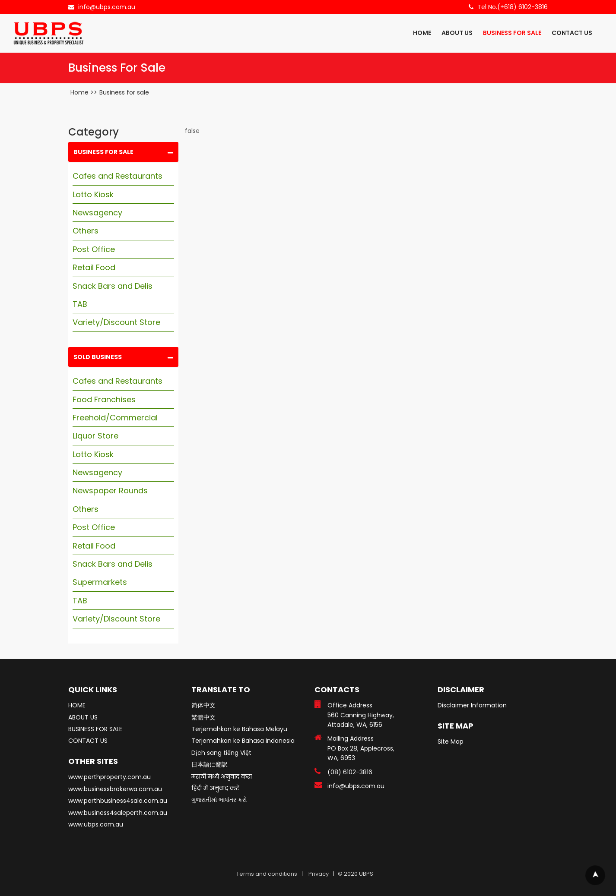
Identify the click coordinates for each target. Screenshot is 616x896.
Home (79, 92)
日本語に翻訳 (209, 764)
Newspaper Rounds (110, 490)
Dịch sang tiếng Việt (221, 752)
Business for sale (124, 92)
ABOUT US (457, 32)
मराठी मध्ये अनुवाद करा (221, 776)
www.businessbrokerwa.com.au (115, 789)
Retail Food (94, 267)
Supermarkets (100, 582)
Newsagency (97, 212)
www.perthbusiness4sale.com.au (117, 800)
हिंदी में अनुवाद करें (215, 788)
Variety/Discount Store (116, 322)
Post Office (94, 249)
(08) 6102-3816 (349, 772)
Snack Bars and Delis (112, 286)
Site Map (451, 741)
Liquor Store (95, 435)
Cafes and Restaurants (117, 175)
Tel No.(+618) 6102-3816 (512, 7)
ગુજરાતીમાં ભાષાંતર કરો (219, 799)
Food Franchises (104, 399)
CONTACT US (572, 32)
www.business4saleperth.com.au (117, 812)
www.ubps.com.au (95, 824)
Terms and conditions (266, 874)
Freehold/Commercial (115, 417)
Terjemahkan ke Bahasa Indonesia (243, 740)
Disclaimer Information (472, 705)
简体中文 (203, 705)
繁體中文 (203, 717)
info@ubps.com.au (106, 7)
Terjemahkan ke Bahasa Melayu (239, 729)
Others (85, 230)
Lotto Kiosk (93, 194)
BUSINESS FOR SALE (512, 32)
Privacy (318, 874)
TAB (80, 304)
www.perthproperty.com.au (109, 777)
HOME (422, 32)
